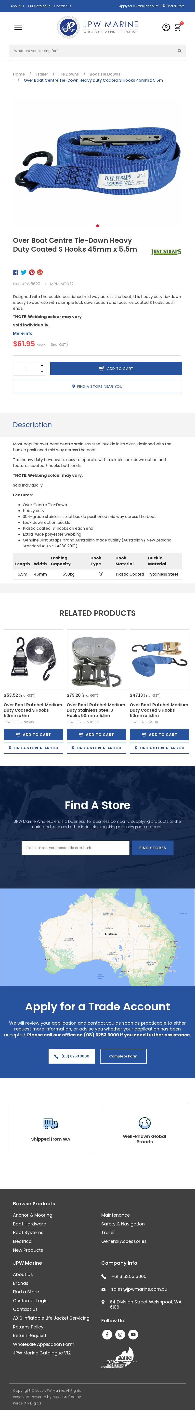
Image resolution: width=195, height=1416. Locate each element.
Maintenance (115, 1215)
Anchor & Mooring (32, 1215)
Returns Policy (28, 1327)
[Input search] (91, 51)
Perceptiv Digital (27, 1403)
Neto (56, 1396)
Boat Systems (28, 1232)
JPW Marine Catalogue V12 (42, 1353)
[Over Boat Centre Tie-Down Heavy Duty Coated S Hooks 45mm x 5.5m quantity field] (26, 368)
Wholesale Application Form (43, 1344)
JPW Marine (27, 1263)
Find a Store (175, 6)
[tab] (32, 425)
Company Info (119, 1263)
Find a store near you (97, 386)
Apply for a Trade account (138, 6)
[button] (177, 27)
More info (23, 333)
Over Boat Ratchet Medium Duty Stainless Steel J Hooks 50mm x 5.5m (96, 710)
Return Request (29, 1335)
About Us (17, 6)
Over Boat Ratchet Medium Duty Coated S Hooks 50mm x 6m (33, 710)
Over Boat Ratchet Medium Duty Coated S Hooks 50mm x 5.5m (159, 710)
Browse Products (34, 1203)
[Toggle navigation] (18, 27)
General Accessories (124, 1241)
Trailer (108, 1232)
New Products (28, 1250)
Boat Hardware (29, 1224)
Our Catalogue (39, 6)
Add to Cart (33, 734)
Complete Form (123, 1056)
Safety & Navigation (123, 1224)
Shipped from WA (50, 1139)
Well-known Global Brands (144, 1139)
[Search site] (180, 51)
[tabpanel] (97, 161)
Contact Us (62, 6)
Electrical (23, 1241)
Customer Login (30, 1301)
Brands (20, 1283)
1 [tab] (97, 225)
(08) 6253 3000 (71, 1056)
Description (32, 425)
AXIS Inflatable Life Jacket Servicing (51, 1318)
